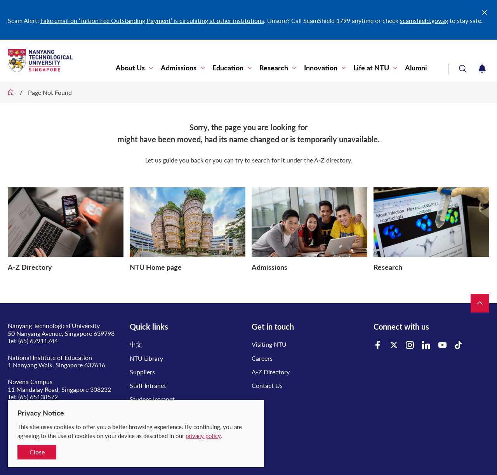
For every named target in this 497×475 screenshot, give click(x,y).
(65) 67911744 (38, 340)
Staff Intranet (148, 385)
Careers (262, 358)
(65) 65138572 (38, 396)
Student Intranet (152, 399)
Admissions (178, 68)
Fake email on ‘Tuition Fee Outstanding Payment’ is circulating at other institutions (152, 20)
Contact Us (267, 385)
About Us (130, 68)
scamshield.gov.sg (424, 20)
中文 (136, 344)
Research (273, 68)
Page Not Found (50, 92)
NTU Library (146, 358)
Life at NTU (371, 68)
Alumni (416, 68)
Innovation (320, 68)
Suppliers (142, 371)
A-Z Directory (271, 371)
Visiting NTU (269, 344)
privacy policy (203, 435)
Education (227, 68)
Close (37, 452)
